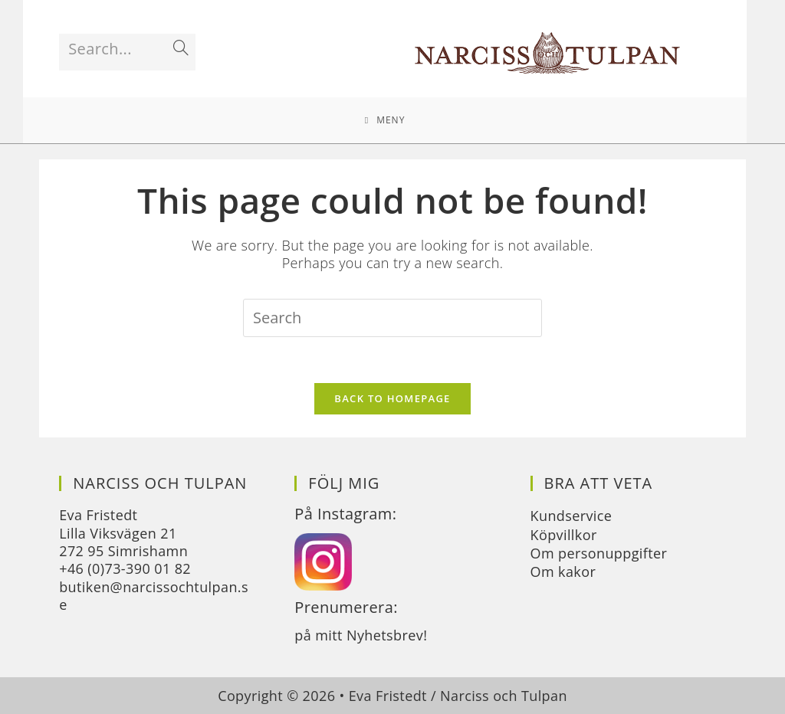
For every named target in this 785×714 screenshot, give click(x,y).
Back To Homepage (392, 398)
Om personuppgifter (599, 553)
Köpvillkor (563, 535)
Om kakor (563, 571)
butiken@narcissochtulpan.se (153, 596)
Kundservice (571, 515)
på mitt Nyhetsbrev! (360, 635)
